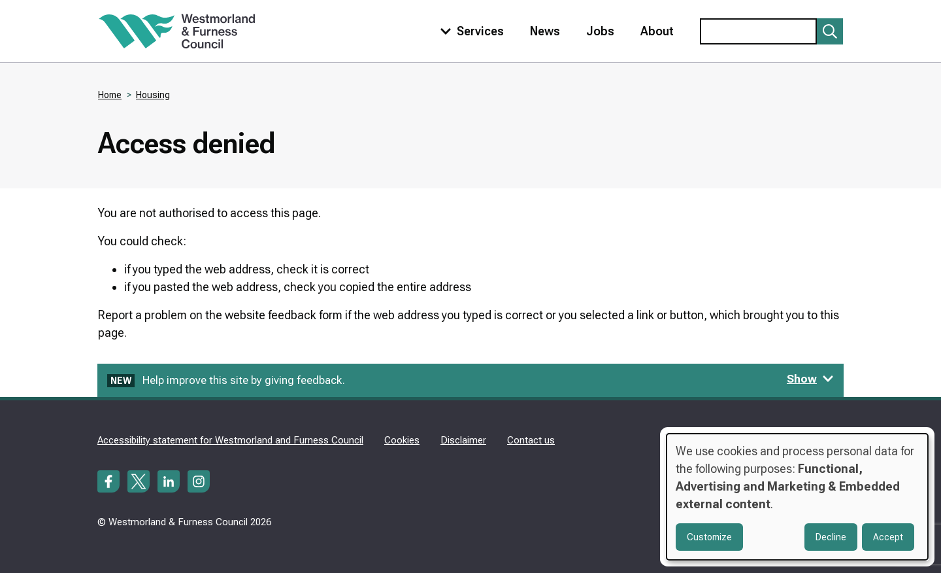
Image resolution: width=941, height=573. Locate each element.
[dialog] (797, 497)
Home (110, 95)
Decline (831, 537)
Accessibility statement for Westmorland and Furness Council (230, 440)
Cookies (402, 440)
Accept (888, 537)
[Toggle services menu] (469, 31)
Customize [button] (709, 537)
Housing (153, 95)
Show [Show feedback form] (810, 378)
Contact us (531, 440)
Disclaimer (463, 440)
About (657, 31)
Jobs (600, 31)
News (545, 31)
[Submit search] (830, 31)
